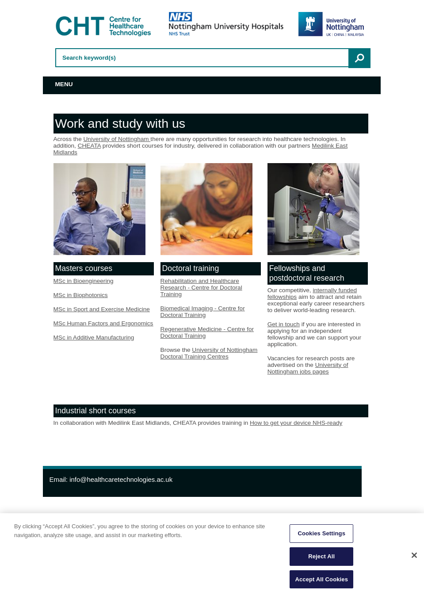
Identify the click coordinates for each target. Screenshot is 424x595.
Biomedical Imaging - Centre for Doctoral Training (202, 311)
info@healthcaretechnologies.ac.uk (120, 479)
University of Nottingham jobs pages (307, 368)
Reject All (321, 558)
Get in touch (283, 324)
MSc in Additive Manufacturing (93, 337)
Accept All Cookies (321, 581)
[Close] (414, 557)
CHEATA (89, 145)
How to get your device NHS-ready (296, 423)
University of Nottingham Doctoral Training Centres (209, 353)
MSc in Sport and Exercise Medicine (101, 309)
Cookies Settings (321, 536)
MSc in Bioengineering (83, 281)
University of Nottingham (117, 139)
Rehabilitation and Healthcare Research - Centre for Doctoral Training (201, 288)
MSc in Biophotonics (80, 295)
